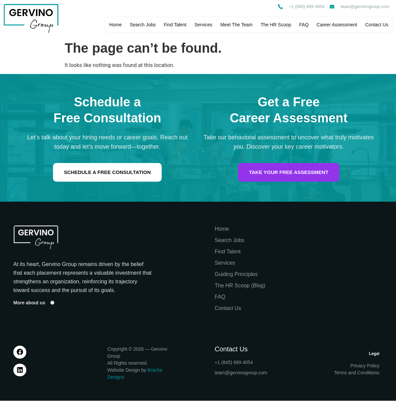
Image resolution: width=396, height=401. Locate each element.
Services (203, 25)
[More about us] (52, 303)
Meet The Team (236, 25)
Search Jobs (142, 25)
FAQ (303, 25)
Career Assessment (336, 25)
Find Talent (174, 25)
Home (115, 25)
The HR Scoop (275, 25)
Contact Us (376, 25)
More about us (29, 303)
